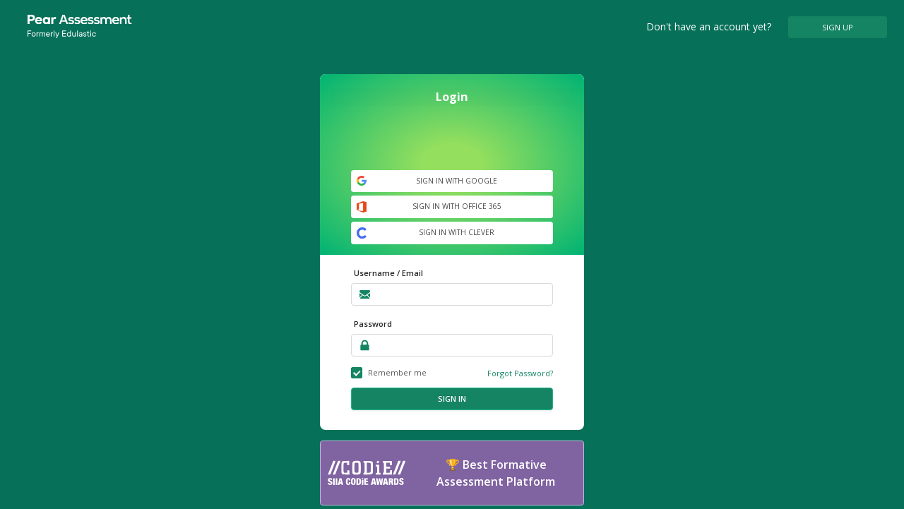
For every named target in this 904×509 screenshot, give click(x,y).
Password (373, 323)
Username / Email (388, 273)
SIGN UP (837, 27)
